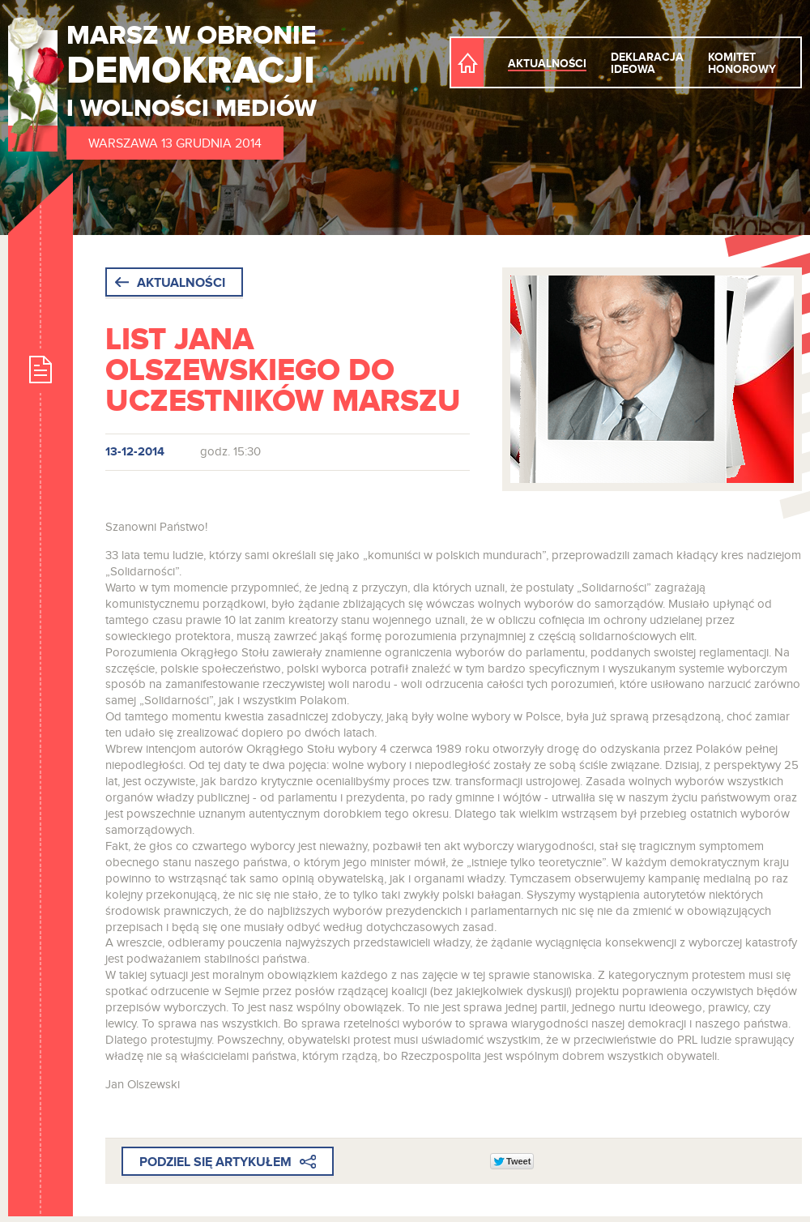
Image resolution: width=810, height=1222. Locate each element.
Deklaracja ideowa (647, 63)
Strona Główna (467, 62)
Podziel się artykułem (227, 1162)
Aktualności (547, 64)
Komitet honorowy (742, 63)
